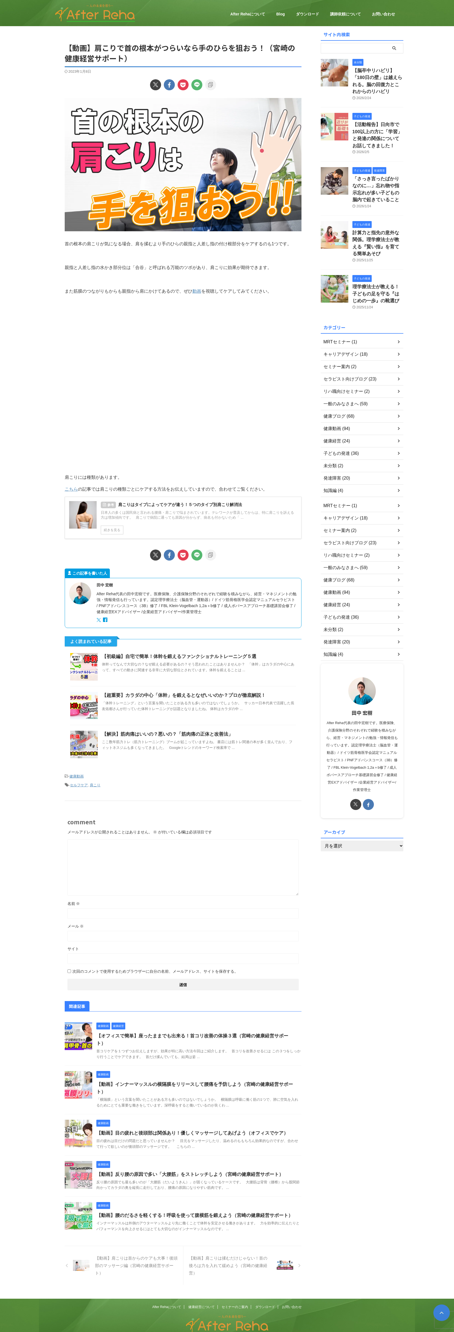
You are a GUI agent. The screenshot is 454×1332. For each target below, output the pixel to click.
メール (75, 923)
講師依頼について (345, 14)
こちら (71, 489)
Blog (280, 14)
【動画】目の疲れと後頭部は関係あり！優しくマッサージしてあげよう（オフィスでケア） (186, 1115)
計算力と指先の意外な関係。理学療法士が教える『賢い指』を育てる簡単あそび (377, 222)
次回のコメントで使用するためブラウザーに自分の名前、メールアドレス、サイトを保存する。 (155, 968)
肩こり (95, 783)
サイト (73, 946)
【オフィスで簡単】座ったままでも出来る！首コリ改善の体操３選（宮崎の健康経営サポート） (191, 1033)
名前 (73, 901)
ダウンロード (307, 14)
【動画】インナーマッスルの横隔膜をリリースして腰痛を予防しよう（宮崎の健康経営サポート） (193, 1074)
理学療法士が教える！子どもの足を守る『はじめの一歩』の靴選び (377, 267)
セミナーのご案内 (235, 1289)
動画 (196, 291)
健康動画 (76, 776)
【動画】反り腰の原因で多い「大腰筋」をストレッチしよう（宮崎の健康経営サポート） (184, 1156)
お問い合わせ (383, 14)
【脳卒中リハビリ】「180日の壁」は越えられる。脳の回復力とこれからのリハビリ (377, 76)
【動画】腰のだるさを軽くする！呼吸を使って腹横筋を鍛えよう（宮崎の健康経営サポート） (188, 1197)
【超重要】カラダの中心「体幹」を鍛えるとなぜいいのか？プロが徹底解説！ (179, 695)
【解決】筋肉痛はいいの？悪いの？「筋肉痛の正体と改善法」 (163, 734)
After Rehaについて (247, 14)
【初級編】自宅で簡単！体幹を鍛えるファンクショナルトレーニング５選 (174, 656)
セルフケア (79, 783)
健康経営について (201, 1289)
